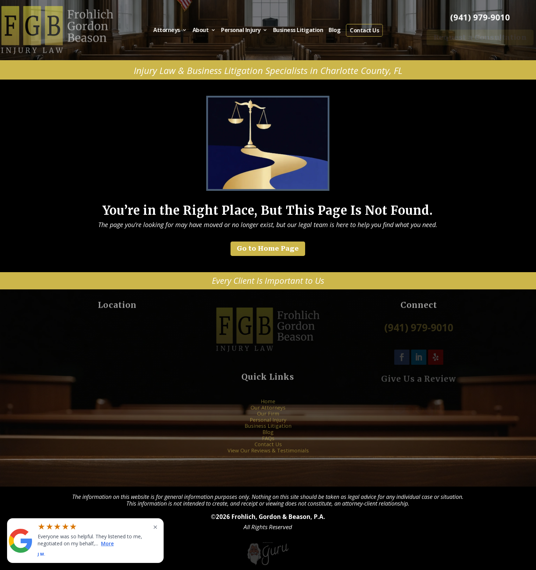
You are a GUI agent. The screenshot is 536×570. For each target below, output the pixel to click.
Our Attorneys (268, 412)
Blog (325, 30)
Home (268, 408)
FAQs (267, 435)
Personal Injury (244, 30)
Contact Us (350, 30)
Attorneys (180, 30)
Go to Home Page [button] (268, 248)
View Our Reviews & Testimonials (268, 443)
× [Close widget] (155, 527)
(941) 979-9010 (480, 17)
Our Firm (268, 416)
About (210, 30)
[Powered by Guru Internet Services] (268, 564)
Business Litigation (293, 30)
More (107, 543)
